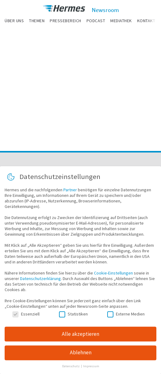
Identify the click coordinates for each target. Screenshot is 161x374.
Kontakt (146, 20)
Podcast (96, 20)
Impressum (91, 369)
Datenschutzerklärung (40, 281)
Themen (36, 20)
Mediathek (121, 20)
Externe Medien (126, 316)
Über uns (14, 20)
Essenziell (26, 316)
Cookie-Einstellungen (113, 275)
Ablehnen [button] (80, 355)
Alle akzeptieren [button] (80, 336)
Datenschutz (71, 369)
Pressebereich (65, 20)
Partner (70, 192)
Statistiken (73, 316)
